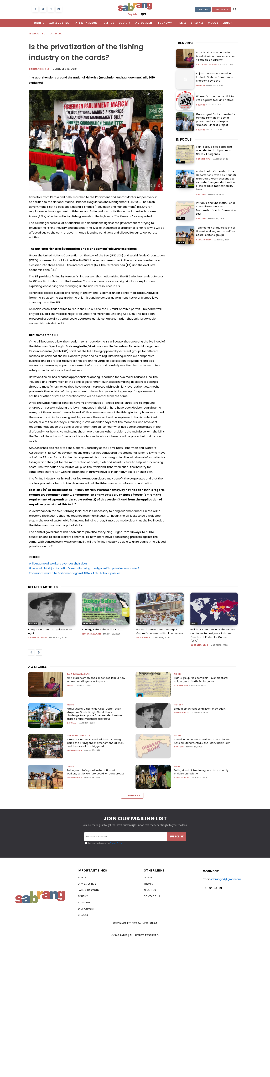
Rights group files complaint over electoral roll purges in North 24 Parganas (214, 150)
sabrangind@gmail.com (225, 879)
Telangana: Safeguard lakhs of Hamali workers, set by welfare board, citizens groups (215, 231)
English (132, 14)
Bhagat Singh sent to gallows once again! (202, 708)
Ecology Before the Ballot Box (101, 629)
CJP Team (201, 194)
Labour (180, 242)
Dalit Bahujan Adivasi (208, 65)
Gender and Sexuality (78, 735)
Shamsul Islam (37, 637)
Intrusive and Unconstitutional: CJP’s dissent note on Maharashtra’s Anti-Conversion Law (216, 208)
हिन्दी (143, 14)
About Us (202, 9)
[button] (234, 9)
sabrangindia (203, 240)
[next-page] (39, 652)
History (33, 623)
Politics (47, 33)
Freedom (34, 33)
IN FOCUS (184, 139)
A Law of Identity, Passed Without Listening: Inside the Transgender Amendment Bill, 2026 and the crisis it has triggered (95, 743)
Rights (180, 162)
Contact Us (222, 9)
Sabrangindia (39, 69)
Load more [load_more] (132, 795)
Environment (89, 623)
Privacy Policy (116, 843)
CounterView (203, 159)
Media (177, 766)
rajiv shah (143, 637)
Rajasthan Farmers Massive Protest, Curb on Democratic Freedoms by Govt (213, 77)
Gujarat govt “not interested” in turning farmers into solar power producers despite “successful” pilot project (215, 119)
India (59, 33)
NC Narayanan (91, 633)
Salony (71, 685)
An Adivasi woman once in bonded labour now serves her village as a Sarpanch (214, 56)
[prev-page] (31, 652)
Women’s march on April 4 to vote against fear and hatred (213, 98)
